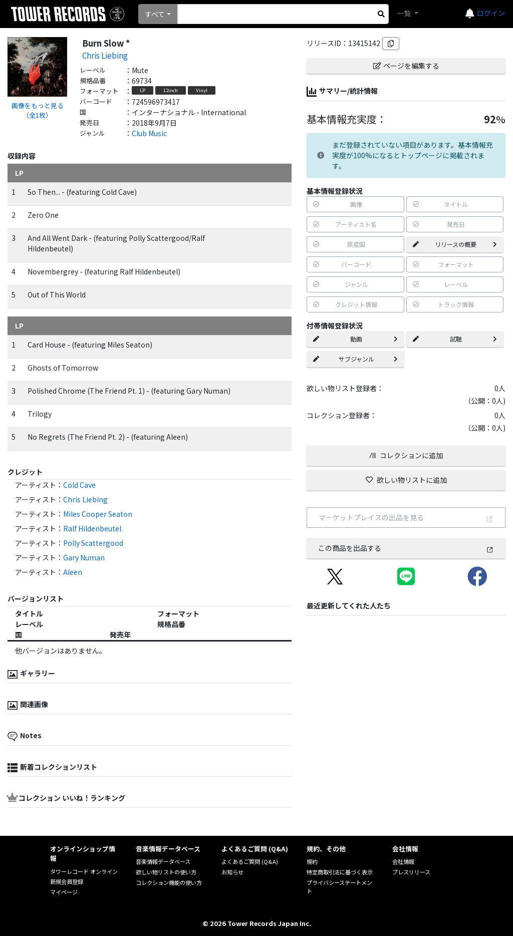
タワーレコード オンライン (84, 871)
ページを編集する (406, 66)
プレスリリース (411, 872)
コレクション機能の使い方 (169, 882)
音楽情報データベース (163, 861)
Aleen (72, 572)
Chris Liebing (105, 55)
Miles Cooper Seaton (97, 514)
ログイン (491, 13)
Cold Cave (79, 485)
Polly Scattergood (93, 543)
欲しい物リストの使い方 (166, 872)
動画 (355, 339)
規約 (312, 861)
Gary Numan (84, 557)
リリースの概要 (455, 244)
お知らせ (232, 872)
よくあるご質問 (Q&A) (249, 861)
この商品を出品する (405, 548)
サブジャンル (355, 359)
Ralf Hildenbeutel (92, 528)
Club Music (149, 133)
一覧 (404, 13)
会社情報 (403, 861)
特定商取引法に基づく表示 (340, 872)
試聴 (455, 339)
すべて (155, 14)
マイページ (64, 892)
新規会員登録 (66, 881)
